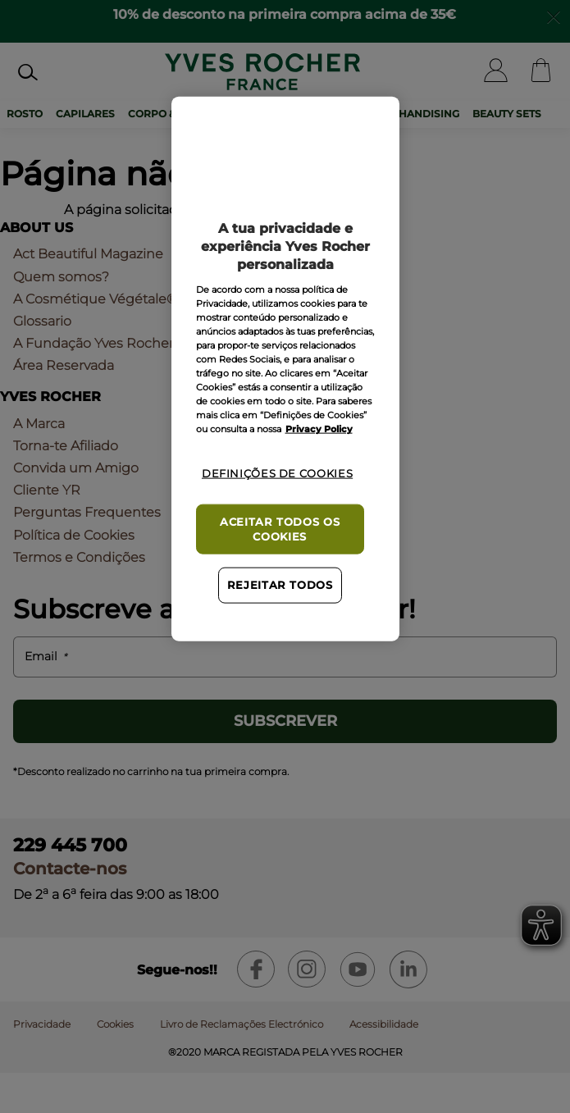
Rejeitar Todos (280, 585)
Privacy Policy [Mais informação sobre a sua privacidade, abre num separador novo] (319, 429)
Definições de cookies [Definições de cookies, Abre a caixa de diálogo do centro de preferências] (277, 474)
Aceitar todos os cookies (280, 529)
